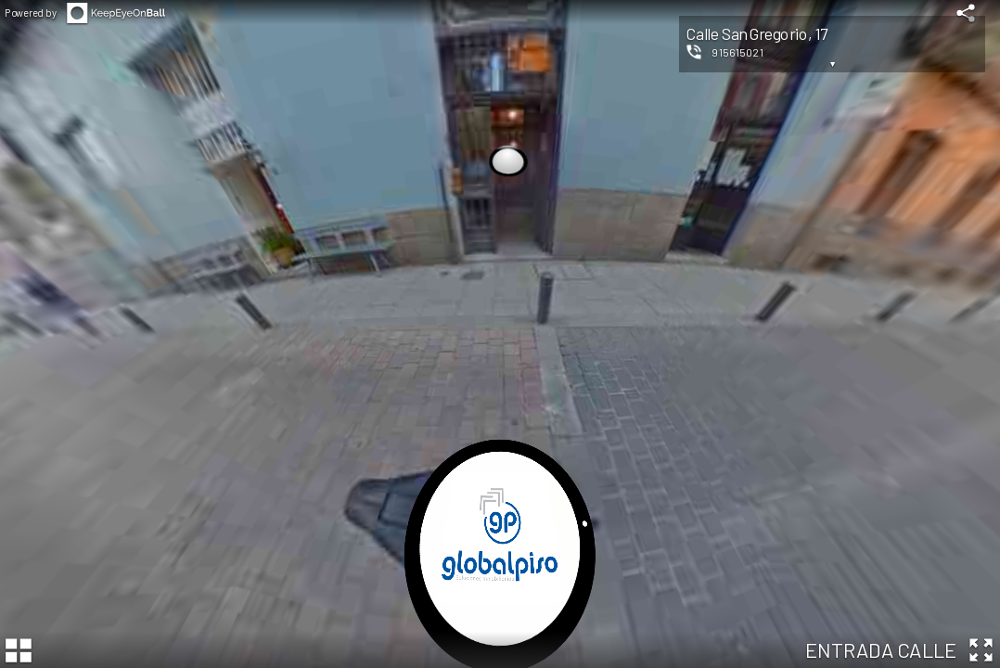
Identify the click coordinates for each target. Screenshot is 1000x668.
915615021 (737, 51)
